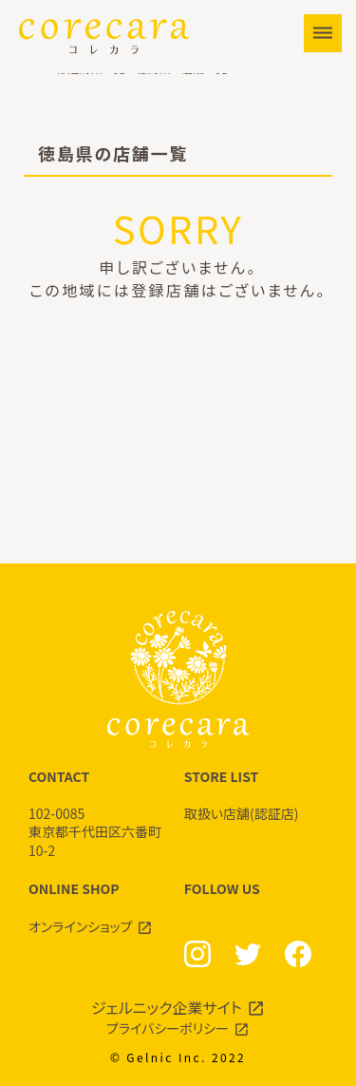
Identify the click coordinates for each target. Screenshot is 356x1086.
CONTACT (100, 814)
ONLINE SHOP (100, 908)
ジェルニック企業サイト (166, 1007)
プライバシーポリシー (167, 1028)
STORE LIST (256, 795)
